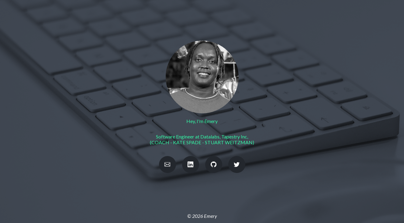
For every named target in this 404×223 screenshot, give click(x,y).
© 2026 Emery (202, 216)
